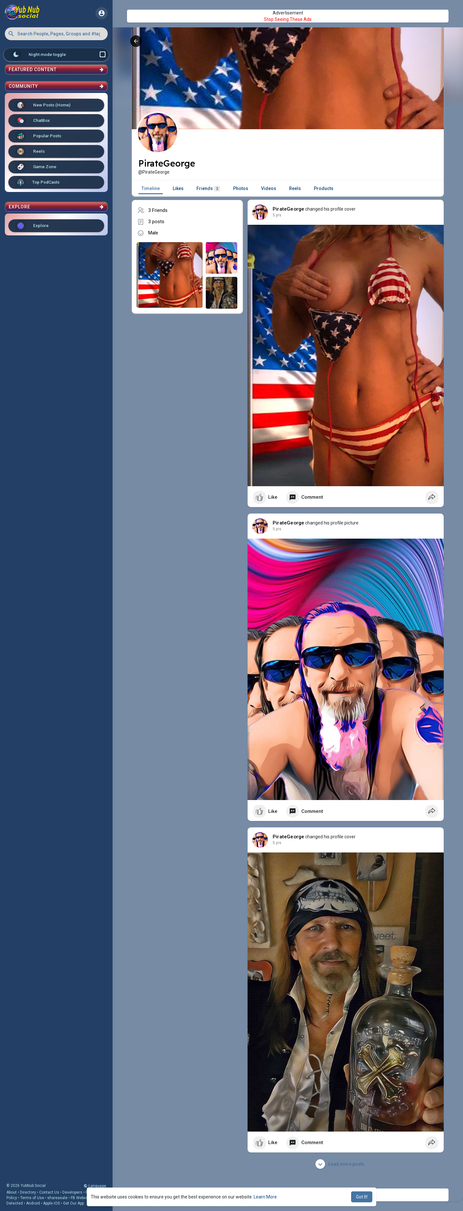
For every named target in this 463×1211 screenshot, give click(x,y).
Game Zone (35, 167)
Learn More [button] (265, 1196)
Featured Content (56, 69)
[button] (56, 33)
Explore (32, 226)
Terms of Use (32, 1198)
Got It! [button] (362, 1196)
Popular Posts (38, 136)
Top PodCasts (37, 182)
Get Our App (73, 1203)
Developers (72, 1192)
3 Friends (158, 210)
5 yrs (277, 215)
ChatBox (32, 120)
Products (323, 188)
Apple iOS (51, 1203)
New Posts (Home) (42, 105)
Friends (208, 188)
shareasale (57, 1198)
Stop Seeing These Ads (288, 19)
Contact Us (49, 1192)
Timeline (150, 188)
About (11, 1192)
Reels (30, 151)
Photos (240, 188)
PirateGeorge (288, 209)
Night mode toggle (57, 54)
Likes (178, 188)
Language (95, 1186)
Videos (268, 188)
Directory (28, 1192)
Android (33, 1203)
